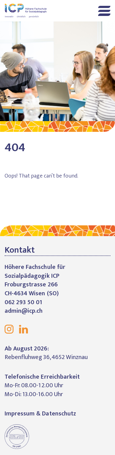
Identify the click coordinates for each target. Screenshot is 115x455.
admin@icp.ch (24, 311)
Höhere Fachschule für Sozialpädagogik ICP (29, 10)
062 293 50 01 (23, 302)
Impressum (20, 413)
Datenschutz (59, 413)
